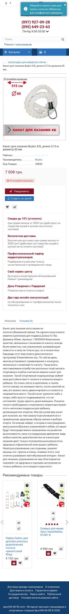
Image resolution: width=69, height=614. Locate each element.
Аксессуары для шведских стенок (27, 62)
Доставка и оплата (21, 590)
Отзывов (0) (26, 321)
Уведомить (19, 191)
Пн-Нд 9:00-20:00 (36, 31)
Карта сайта (37, 594)
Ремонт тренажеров (18, 44)
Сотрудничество (18, 594)
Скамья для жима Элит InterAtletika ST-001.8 (51, 532)
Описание (10, 321)
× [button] (65, 5)
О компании (52, 586)
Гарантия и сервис (46, 590)
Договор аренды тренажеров (25, 586)
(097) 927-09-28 (36, 22)
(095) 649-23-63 (36, 27)
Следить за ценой (19, 198)
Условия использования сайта (39, 597)
